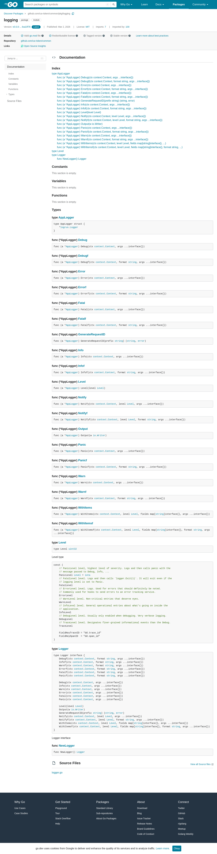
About (141, 802)
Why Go (126, 4)
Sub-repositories (104, 813)
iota (87, 575)
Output (83, 428)
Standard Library (104, 808)
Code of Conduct (145, 834)
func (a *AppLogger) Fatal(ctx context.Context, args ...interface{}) (94, 93)
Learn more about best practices (152, 35)
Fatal (81, 303)
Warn (81, 476)
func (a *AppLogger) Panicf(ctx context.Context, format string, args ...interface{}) (103, 131)
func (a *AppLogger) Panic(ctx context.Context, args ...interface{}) (94, 127)
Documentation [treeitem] (16, 66)
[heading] (13, 4)
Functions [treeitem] (13, 89)
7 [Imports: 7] (101, 27)
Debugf (83, 255)
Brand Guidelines (145, 829)
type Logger (59, 155)
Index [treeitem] (11, 73)
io (94, 435)
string (132, 262)
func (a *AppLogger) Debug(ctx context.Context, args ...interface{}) (95, 77)
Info (81, 350)
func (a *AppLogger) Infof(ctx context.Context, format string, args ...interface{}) (101, 108)
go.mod (33, 35)
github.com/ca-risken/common (36, 41)
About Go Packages (106, 818)
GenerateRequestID (91, 334)
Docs (160, 4)
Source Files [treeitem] (14, 101)
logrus (64, 227)
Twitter (181, 808)
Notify (82, 397)
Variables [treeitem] (13, 84)
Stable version (120, 35)
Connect (183, 802)
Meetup (182, 829)
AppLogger (66, 217)
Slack (181, 818)
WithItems (85, 507)
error (141, 341)
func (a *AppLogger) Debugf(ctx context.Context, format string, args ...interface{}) (103, 81)
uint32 (73, 549)
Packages (179, 4)
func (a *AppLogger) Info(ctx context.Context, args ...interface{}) (93, 104)
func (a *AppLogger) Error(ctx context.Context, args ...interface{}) (94, 85)
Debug (82, 240)
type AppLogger (61, 73)
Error (81, 271)
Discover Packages (13, 13)
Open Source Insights (33, 46)
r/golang (182, 823)
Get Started (62, 802)
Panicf (82, 460)
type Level (58, 151)
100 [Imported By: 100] (120, 27)
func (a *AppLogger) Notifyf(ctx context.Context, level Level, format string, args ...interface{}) (110, 120)
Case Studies (21, 813)
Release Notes (144, 823)
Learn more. (163, 848)
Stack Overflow (63, 818)
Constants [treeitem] (13, 79)
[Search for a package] (67, 4)
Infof (81, 365)
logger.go (57, 772)
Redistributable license (63, 35)
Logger (74, 227)
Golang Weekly (185, 834)
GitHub (181, 813)
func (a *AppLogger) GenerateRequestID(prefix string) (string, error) (96, 100)
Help (57, 823)
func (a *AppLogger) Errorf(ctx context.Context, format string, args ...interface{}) (102, 89)
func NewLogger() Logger (71, 158)
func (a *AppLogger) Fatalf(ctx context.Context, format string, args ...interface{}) (102, 96)
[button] (22, 35)
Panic (82, 444)
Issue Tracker (144, 818)
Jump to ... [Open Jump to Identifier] (12, 58)
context (99, 246)
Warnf (82, 491)
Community (201, 4)
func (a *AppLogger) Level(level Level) (79, 112)
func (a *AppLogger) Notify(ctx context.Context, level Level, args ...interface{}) (101, 116)
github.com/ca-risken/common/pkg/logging (49, 13)
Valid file (32, 35)
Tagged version (94, 35)
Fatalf (82, 318)
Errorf (82, 287)
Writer (101, 435)
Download (142, 808)
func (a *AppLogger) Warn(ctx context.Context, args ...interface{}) (94, 135)
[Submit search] (114, 4)
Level (82, 381)
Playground (61, 808)
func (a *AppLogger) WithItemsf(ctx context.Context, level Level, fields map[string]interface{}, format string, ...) (120, 147)
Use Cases (19, 808)
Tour (57, 813)
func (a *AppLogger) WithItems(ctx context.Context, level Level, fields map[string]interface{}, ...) (111, 143)
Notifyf (82, 413)
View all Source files (200, 764)
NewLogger (67, 745)
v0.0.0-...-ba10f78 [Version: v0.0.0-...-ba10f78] (17, 27)
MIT (88, 27)
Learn (144, 4)
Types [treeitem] (11, 94)
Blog (139, 813)
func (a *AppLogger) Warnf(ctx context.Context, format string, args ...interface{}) (102, 139)
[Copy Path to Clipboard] (72, 13)
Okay (177, 848)
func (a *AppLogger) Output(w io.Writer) (80, 124)
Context (110, 246)
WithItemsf (85, 523)
